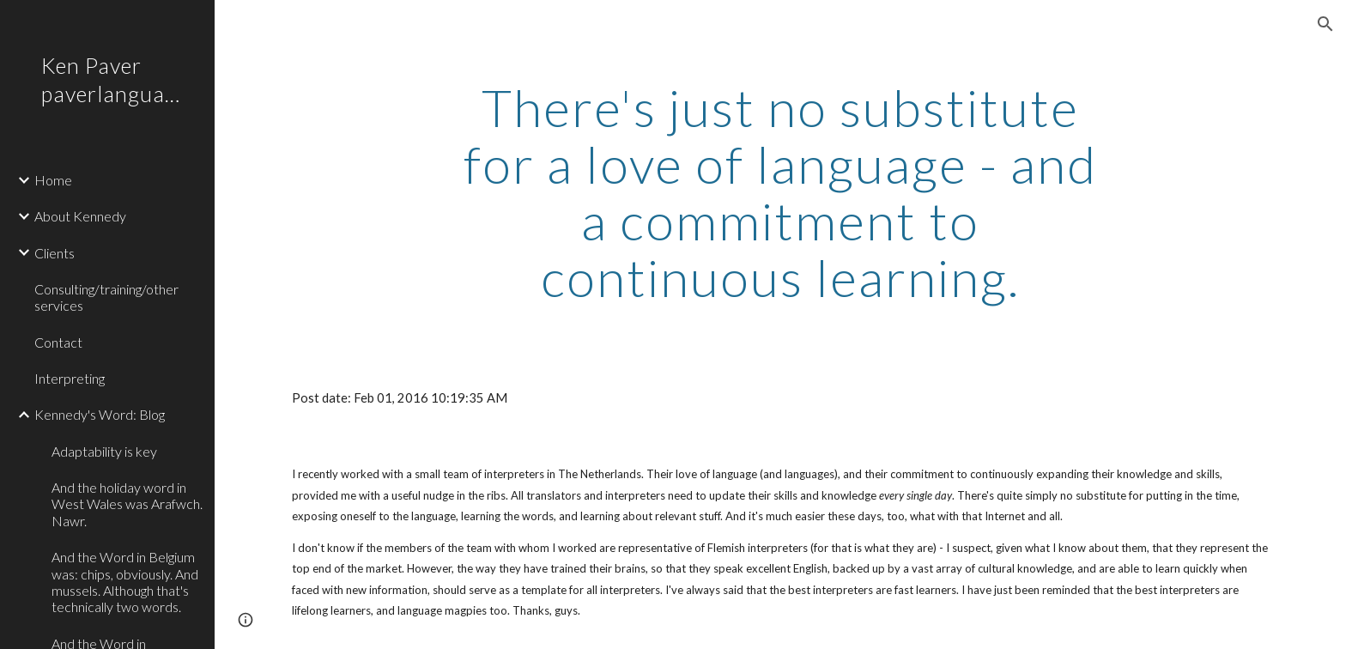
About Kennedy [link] (80, 216)
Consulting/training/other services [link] (106, 297)
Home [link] (53, 180)
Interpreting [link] (69, 378)
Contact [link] (58, 342)
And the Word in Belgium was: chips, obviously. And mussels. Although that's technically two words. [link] (125, 582)
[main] (780, 192)
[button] (1325, 24)
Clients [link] (54, 253)
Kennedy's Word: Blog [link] (99, 414)
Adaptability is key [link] (104, 451)
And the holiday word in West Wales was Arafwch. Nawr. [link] (127, 504)
